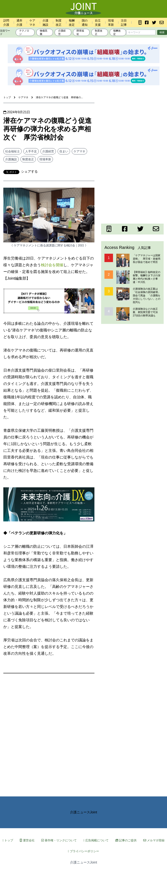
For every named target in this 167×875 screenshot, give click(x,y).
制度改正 (98, 32)
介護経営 (62, 32)
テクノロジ (24, 32)
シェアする (29, 171)
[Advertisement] (132, 129)
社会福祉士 (12, 151)
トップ (8, 840)
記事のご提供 (126, 840)
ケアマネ (79, 151)
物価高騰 (43, 32)
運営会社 (27, 840)
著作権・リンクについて (59, 840)
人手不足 (31, 151)
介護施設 (11, 159)
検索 (161, 32)
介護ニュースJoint (83, 812)
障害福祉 (80, 32)
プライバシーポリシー (83, 851)
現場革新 (45, 159)
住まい (63, 151)
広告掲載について (96, 840)
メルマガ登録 (153, 840)
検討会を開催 (52, 265)
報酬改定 (117, 32)
